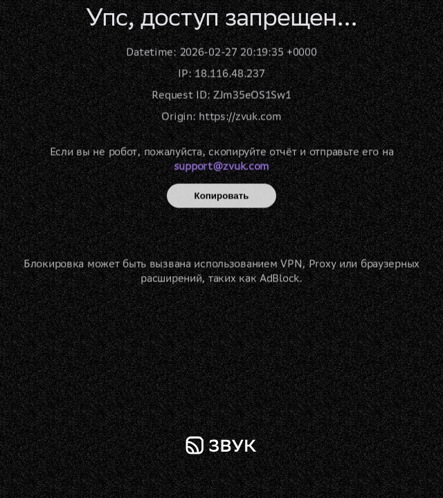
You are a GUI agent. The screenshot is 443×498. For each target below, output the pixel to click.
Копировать (222, 196)
